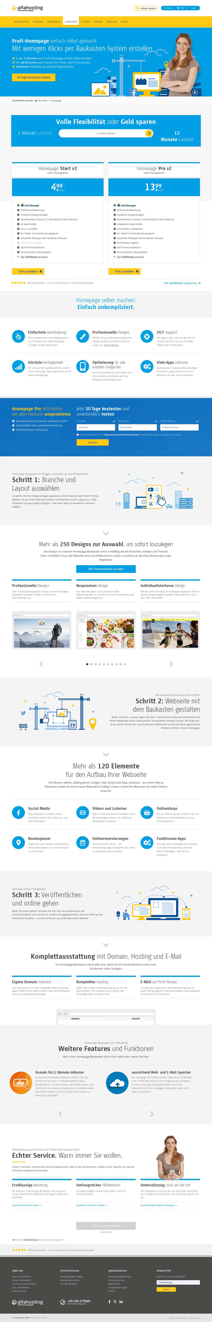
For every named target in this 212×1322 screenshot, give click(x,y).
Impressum (195, 1318)
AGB (171, 1318)
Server (98, 21)
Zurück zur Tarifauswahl (106, 1225)
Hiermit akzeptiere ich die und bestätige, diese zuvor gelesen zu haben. (131, 434)
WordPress (54, 21)
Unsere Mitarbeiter (21, 1280)
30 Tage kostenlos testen (34, 77)
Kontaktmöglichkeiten (159, 1205)
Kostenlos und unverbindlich (171, 1276)
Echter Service (19, 1291)
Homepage (71, 21)
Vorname (96, 421)
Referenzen (114, 1283)
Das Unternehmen (21, 1276)
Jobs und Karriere (20, 1287)
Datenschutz (181, 1318)
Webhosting (21, 21)
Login (193, 7)
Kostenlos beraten (27, 1205)
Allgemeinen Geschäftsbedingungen (121, 434)
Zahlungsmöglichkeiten (119, 1276)
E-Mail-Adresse (179, 421)
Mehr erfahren (111, 345)
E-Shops (85, 21)
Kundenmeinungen (117, 1287)
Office (124, 21)
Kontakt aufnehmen (70, 1280)
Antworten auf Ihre (91, 1205)
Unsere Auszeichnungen (24, 1283)
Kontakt (167, 7)
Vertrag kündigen (68, 1283)
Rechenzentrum (116, 1280)
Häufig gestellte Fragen (71, 1276)
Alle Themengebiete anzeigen (106, 569)
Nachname (137, 421)
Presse (111, 1291)
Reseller (111, 21)
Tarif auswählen (30, 271)
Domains (38, 21)
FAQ (180, 7)
